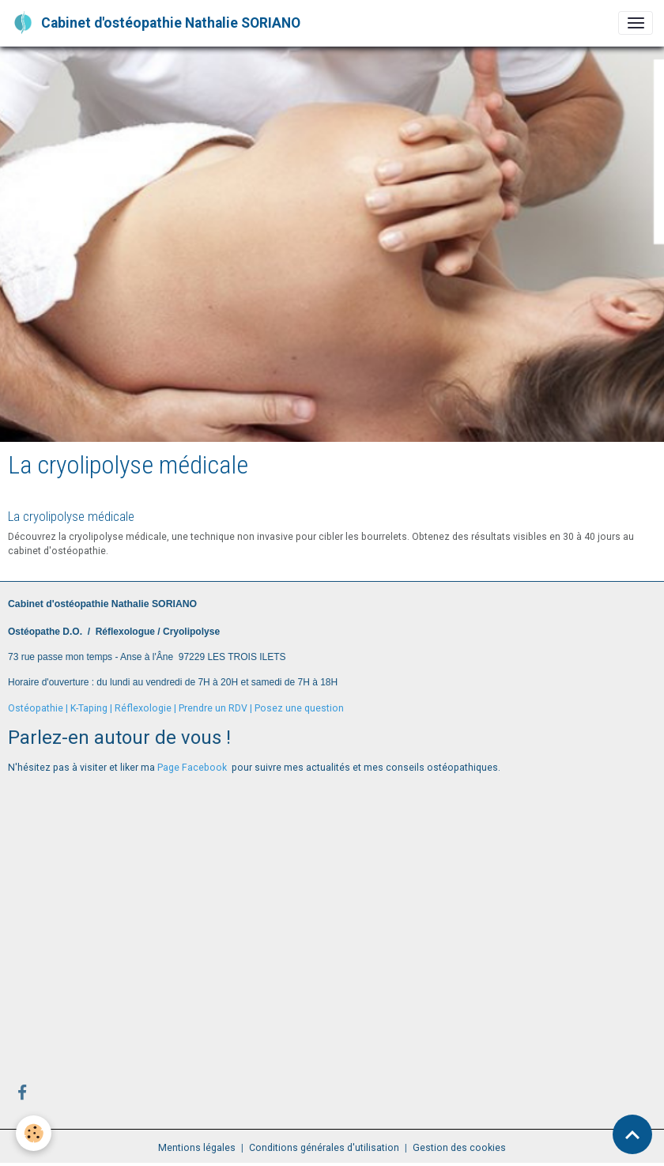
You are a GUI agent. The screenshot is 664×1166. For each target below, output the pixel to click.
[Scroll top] (632, 1134)
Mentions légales (197, 1147)
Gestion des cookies (459, 1147)
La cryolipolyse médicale (71, 516)
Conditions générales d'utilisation (324, 1147)
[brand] (155, 23)
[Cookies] (33, 1133)
